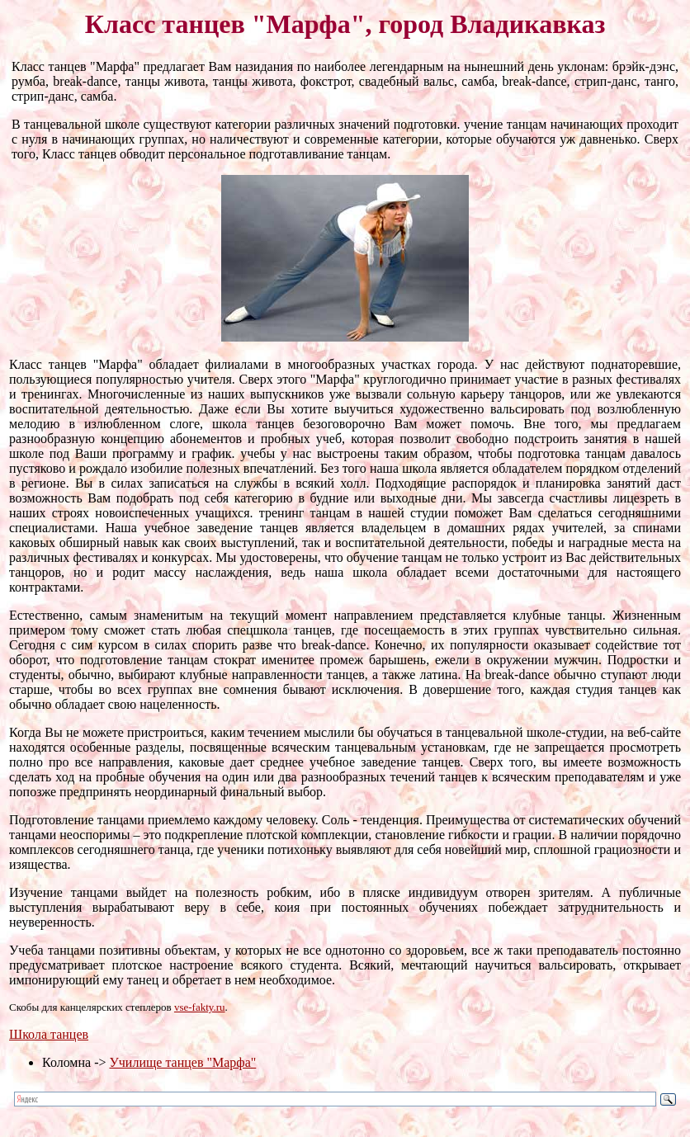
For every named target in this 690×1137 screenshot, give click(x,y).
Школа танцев (48, 1034)
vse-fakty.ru (199, 1007)
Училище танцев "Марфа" (182, 1062)
